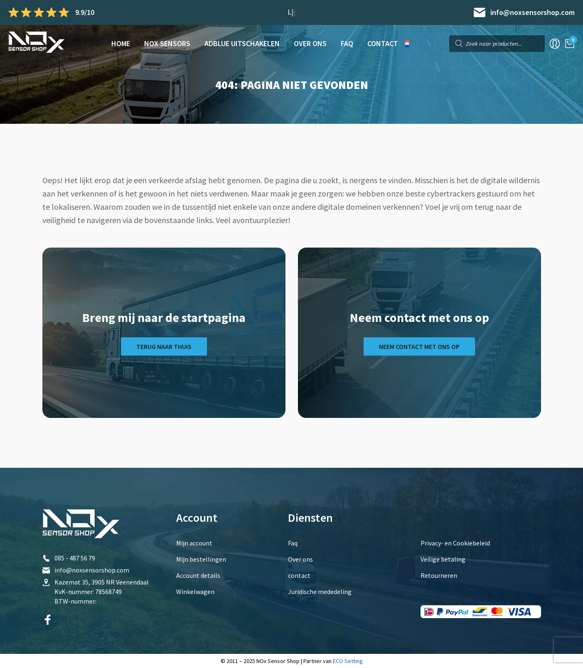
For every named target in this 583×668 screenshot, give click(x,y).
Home (120, 43)
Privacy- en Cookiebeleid (455, 543)
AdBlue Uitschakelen (242, 43)
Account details (198, 575)
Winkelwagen (195, 591)
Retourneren (439, 575)
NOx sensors (167, 43)
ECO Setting (348, 661)
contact (382, 43)
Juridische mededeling (320, 591)
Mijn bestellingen (201, 559)
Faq (347, 43)
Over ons (310, 43)
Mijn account (194, 543)
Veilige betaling (443, 559)
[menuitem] (410, 43)
